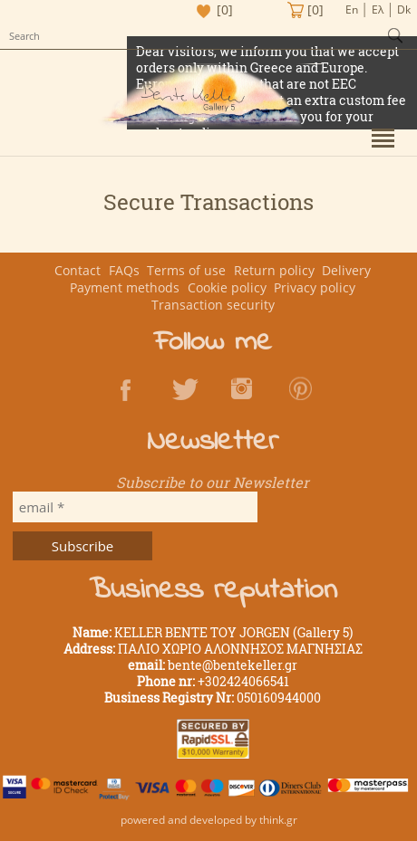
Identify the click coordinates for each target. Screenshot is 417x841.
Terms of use (186, 270)
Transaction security (213, 304)
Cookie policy (227, 287)
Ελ (377, 9)
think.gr (278, 819)
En (351, 9)
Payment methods (124, 287)
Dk (404, 9)
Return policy (274, 270)
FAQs (124, 270)
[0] (225, 9)
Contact (77, 270)
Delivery (346, 270)
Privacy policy (314, 287)
